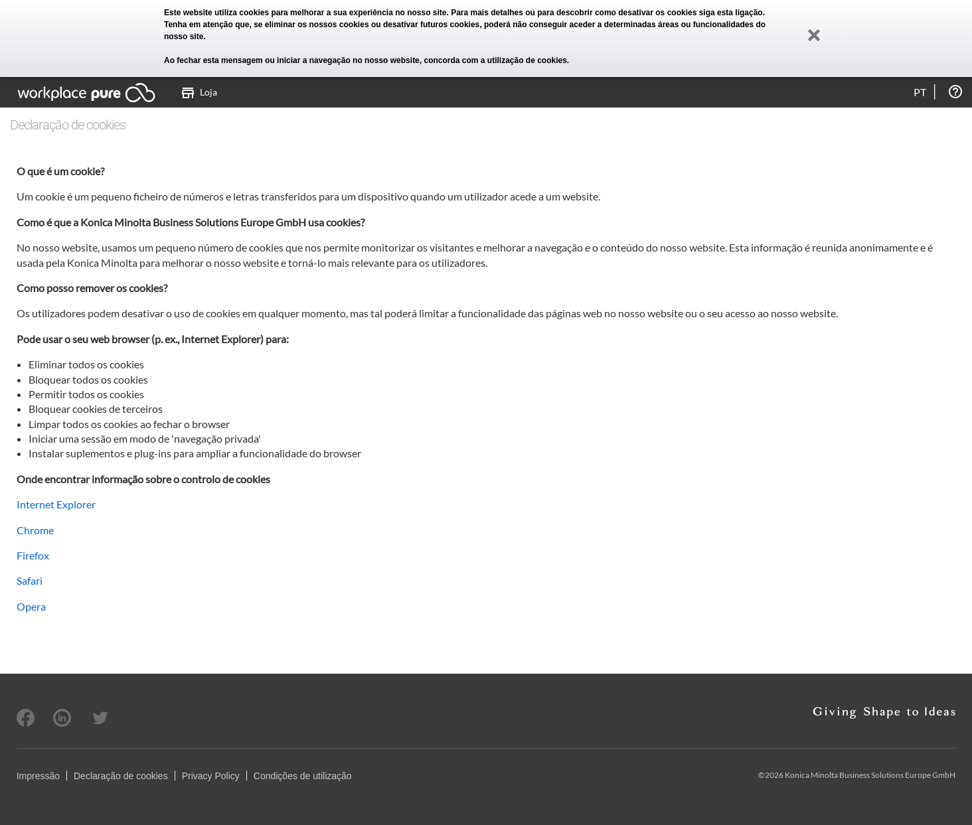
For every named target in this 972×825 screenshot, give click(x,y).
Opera (31, 606)
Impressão (38, 776)
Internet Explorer (56, 504)
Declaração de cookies (121, 776)
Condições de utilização (303, 776)
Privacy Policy (211, 776)
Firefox (33, 555)
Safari (29, 580)
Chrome (35, 530)
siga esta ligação (731, 12)
